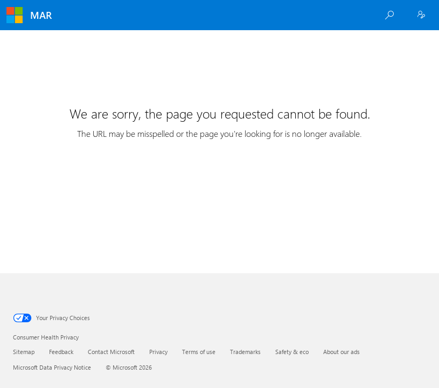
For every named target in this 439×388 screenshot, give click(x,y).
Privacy (158, 352)
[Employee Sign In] (421, 15)
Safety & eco (292, 352)
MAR (41, 15)
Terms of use (198, 352)
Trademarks (245, 352)
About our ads (341, 352)
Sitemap (23, 352)
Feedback (61, 352)
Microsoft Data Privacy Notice (52, 367)
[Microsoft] (14, 15)
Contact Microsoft (111, 352)
